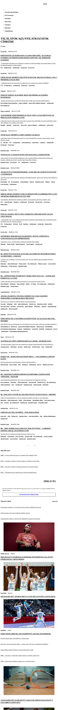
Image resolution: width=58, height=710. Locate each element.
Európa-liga (4, 51)
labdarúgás (3, 263)
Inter (13, 384)
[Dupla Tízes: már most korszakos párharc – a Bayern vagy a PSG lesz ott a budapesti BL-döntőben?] (29, 644)
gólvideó (50, 304)
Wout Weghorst (30, 244)
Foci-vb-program (9, 15)
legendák (3, 125)
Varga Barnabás (8, 202)
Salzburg (47, 182)
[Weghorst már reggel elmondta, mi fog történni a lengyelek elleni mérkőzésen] (29, 239)
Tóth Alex (5, 142)
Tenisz (2, 337)
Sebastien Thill (28, 436)
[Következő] (31, 445)
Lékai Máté (35, 329)
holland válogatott (20, 244)
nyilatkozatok (16, 67)
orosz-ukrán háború (34, 416)
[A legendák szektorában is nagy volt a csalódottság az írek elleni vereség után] (29, 119)
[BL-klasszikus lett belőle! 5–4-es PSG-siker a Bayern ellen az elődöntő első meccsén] (29, 507)
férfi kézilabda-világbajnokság (8, 329)
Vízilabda (3, 91)
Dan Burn (13, 306)
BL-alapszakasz (15, 182)
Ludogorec (42, 142)
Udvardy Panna (36, 346)
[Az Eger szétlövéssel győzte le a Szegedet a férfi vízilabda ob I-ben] (29, 455)
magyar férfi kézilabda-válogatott (26, 326)
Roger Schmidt (20, 284)
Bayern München (5, 382)
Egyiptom (19, 329)
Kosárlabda (4, 593)
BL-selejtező (13, 162)
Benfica (28, 284)
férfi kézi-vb (14, 326)
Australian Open (5, 346)
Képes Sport (8, 21)
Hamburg (16, 202)
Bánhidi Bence (27, 329)
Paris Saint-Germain (49, 400)
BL (9, 182)
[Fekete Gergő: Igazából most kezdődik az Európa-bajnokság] (29, 98)
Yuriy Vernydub (19, 436)
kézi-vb (55, 329)
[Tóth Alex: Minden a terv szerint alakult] (29, 137)
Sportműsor (8, 18)
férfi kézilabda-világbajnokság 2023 (19, 331)
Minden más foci (5, 553)
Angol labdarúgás (5, 292)
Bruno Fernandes (13, 308)
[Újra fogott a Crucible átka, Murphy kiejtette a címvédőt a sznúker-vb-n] (29, 656)
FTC (2, 67)
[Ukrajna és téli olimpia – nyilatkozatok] (29, 412)
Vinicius (53, 182)
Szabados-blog (4, 408)
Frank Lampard (13, 266)
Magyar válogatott (5, 111)
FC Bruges (33, 284)
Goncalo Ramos (14, 286)
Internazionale (32, 382)
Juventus (6, 402)
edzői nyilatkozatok (12, 263)
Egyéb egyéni (4, 352)
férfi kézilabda (48, 326)
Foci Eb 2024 (4, 232)
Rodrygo (32, 182)
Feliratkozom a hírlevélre (29, 494)
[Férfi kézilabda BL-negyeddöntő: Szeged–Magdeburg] (29, 627)
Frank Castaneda (48, 436)
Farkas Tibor (50, 125)
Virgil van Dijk (11, 244)
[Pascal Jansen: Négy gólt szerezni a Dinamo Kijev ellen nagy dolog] (29, 218)
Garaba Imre (16, 125)
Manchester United (42, 304)
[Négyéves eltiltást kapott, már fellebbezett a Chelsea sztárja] (29, 638)
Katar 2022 (3, 416)
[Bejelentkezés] (45, 4)
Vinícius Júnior (22, 263)
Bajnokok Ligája (5, 150)
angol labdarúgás (52, 306)
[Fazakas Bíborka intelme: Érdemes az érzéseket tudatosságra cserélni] (29, 650)
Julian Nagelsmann (5, 384)
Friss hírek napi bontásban (11, 12)
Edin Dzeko (46, 384)
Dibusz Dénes (4, 204)
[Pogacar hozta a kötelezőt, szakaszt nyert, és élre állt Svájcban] (29, 661)
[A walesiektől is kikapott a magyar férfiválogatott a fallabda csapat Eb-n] (29, 694)
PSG (2, 402)
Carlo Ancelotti (4, 184)
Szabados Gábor (23, 416)
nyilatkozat (25, 364)
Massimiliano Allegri (37, 400)
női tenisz (20, 346)
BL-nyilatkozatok (32, 263)
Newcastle (3, 304)
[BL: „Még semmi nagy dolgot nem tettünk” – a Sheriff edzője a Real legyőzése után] (29, 431)
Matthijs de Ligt (41, 382)
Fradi (20, 224)
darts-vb (39, 364)
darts (19, 364)
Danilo (20, 400)
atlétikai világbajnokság (49, 416)
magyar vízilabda (23, 103)
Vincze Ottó (24, 125)
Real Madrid (4, 182)
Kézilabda (3, 314)
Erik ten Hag (20, 306)
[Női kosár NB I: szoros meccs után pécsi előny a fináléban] (29, 590)
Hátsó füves (8, 27)
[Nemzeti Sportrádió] (49, 3)
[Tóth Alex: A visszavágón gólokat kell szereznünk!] (29, 157)
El (1, 142)
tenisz (42, 346)
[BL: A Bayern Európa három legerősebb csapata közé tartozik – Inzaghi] (29, 377)
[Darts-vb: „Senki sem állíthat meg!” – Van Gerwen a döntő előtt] (29, 359)
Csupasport (8, 24)
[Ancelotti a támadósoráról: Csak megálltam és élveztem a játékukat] (29, 175)
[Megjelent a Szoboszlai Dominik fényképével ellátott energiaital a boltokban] (29, 551)
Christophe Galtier (43, 402)
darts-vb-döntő (13, 364)
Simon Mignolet (5, 284)
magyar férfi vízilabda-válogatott (37, 103)
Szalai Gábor (35, 142)
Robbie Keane (7, 67)
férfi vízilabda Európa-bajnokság (9, 103)
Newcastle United (5, 306)
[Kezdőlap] (4, 4)
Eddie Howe (37, 306)
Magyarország (40, 326)
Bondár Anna (27, 346)
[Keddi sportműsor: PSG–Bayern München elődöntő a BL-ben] (29, 513)
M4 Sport (15, 224)
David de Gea (32, 304)
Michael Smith (4, 364)
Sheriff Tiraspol (5, 438)
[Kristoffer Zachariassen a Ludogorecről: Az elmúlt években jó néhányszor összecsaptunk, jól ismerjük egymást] (29, 60)
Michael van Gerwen (48, 364)
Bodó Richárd (4, 331)
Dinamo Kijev (39, 202)
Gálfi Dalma (13, 346)
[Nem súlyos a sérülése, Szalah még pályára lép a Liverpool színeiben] (29, 467)
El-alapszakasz (8, 85)
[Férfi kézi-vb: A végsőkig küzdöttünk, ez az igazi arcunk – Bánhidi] (29, 321)
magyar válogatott (32, 125)
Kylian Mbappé (24, 182)
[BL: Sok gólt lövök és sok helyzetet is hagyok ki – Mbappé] (29, 396)
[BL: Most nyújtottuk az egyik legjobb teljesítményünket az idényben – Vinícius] (29, 257)
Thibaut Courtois (42, 263)
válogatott (8, 125)
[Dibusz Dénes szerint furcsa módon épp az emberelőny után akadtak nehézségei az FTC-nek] (29, 197)
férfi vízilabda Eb (5, 105)
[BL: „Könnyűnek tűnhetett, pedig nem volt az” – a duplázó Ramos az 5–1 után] (29, 278)
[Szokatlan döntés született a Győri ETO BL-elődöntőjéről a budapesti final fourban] (29, 519)
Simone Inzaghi (37, 384)
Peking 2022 (14, 416)
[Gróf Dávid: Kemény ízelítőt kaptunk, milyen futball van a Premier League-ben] (29, 80)
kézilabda (41, 329)
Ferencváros (31, 67)
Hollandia (3, 244)
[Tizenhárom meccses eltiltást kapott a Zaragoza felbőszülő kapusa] (29, 472)
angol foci (43, 306)
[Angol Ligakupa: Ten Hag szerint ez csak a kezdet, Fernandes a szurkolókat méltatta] (29, 299)
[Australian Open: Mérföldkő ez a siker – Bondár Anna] (29, 342)
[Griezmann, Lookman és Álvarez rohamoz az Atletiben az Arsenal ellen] (29, 461)
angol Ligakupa (29, 306)
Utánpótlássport (9, 31)
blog (41, 416)
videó (15, 304)
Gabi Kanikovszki (26, 142)
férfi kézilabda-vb (5, 326)
